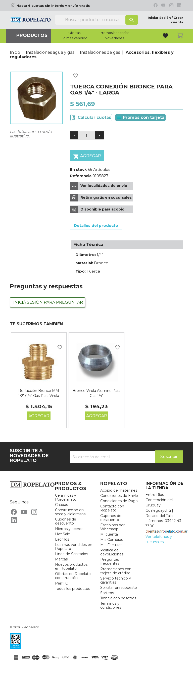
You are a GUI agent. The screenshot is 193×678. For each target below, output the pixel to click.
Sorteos (107, 593)
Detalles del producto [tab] (96, 225)
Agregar (87, 156)
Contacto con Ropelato (112, 508)
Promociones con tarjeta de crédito (115, 571)
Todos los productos (72, 588)
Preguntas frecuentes (109, 561)
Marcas (61, 559)
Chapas (61, 504)
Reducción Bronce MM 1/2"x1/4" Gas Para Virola (38, 393)
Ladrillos (62, 539)
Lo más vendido (74, 38)
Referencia (80, 176)
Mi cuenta (109, 534)
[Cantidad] (86, 135)
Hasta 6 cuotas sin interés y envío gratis (53, 6)
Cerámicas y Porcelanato (65, 497)
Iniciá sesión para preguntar (48, 302)
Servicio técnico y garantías (115, 580)
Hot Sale (62, 534)
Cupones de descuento (65, 521)
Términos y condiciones (110, 605)
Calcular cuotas (94, 117)
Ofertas (74, 33)
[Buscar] (96, 20)
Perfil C (61, 583)
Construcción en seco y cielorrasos (70, 512)
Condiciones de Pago (119, 501)
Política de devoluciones (111, 552)
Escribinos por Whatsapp (112, 527)
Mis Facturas (111, 545)
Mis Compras (111, 539)
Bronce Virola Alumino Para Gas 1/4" (96, 393)
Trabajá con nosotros (118, 598)
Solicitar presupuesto (118, 587)
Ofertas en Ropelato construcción (73, 575)
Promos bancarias (114, 33)
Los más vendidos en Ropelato (73, 546)
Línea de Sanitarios (71, 554)
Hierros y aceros (69, 529)
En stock (78, 170)
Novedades (114, 38)
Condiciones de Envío (119, 495)
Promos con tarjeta (140, 117)
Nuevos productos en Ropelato (71, 566)
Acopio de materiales (118, 490)
